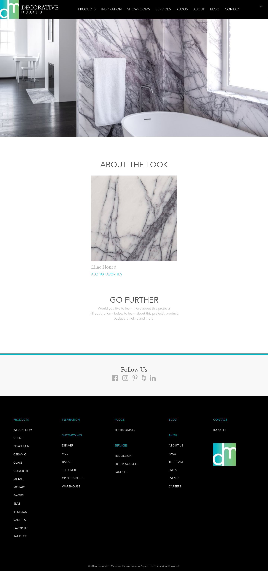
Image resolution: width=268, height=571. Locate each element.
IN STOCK (20, 512)
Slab (16, 503)
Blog (214, 9)
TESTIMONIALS (124, 430)
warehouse (71, 486)
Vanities (19, 520)
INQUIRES (219, 430)
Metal (18, 479)
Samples (19, 536)
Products (87, 9)
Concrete (21, 471)
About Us (176, 445)
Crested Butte (73, 478)
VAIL (65, 454)
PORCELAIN (21, 446)
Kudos (182, 9)
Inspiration (111, 9)
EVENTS (174, 478)
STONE (18, 438)
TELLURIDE (69, 470)
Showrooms (138, 9)
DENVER (67, 445)
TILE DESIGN (123, 456)
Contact (233, 9)
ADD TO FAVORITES (106, 274)
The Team (176, 462)
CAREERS (175, 486)
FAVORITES (20, 528)
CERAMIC (19, 454)
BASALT (67, 462)
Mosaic (19, 487)
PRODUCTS (21, 420)
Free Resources (126, 464)
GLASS (18, 463)
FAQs (172, 454)
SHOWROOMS (72, 435)
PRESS (173, 470)
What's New (22, 430)
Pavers (18, 495)
